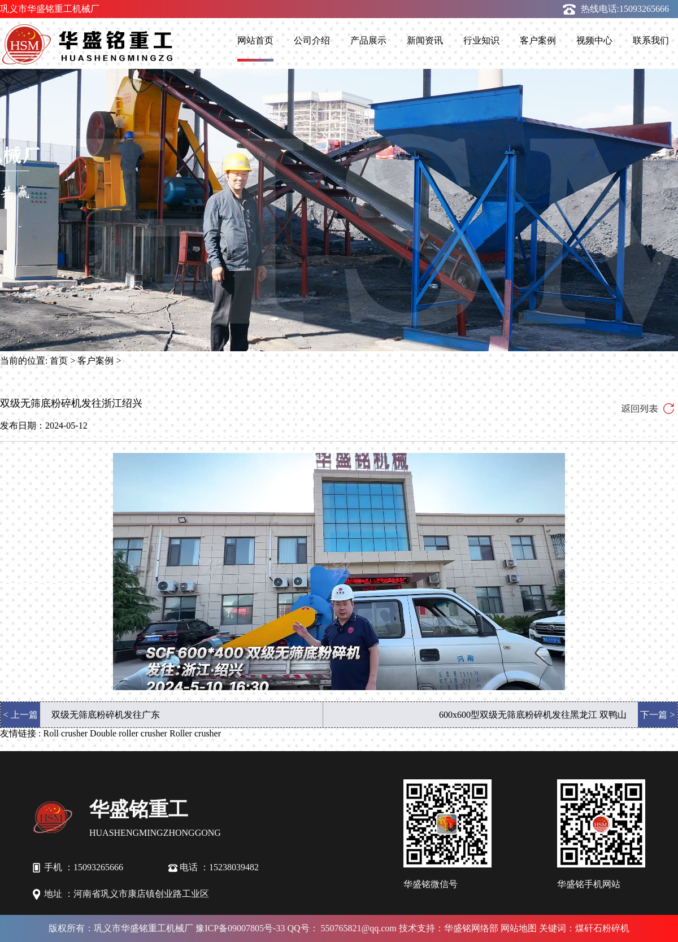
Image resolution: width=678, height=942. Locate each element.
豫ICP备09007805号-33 (240, 928)
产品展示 (368, 40)
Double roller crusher (128, 733)
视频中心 (594, 40)
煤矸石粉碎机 (602, 928)
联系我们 (651, 40)
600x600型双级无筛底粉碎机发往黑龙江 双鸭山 (533, 714)
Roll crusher (65, 733)
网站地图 (519, 928)
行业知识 (481, 40)
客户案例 (538, 40)
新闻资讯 (425, 40)
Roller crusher (195, 733)
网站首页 (255, 40)
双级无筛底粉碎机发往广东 (105, 714)
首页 (59, 360)
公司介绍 (312, 40)
